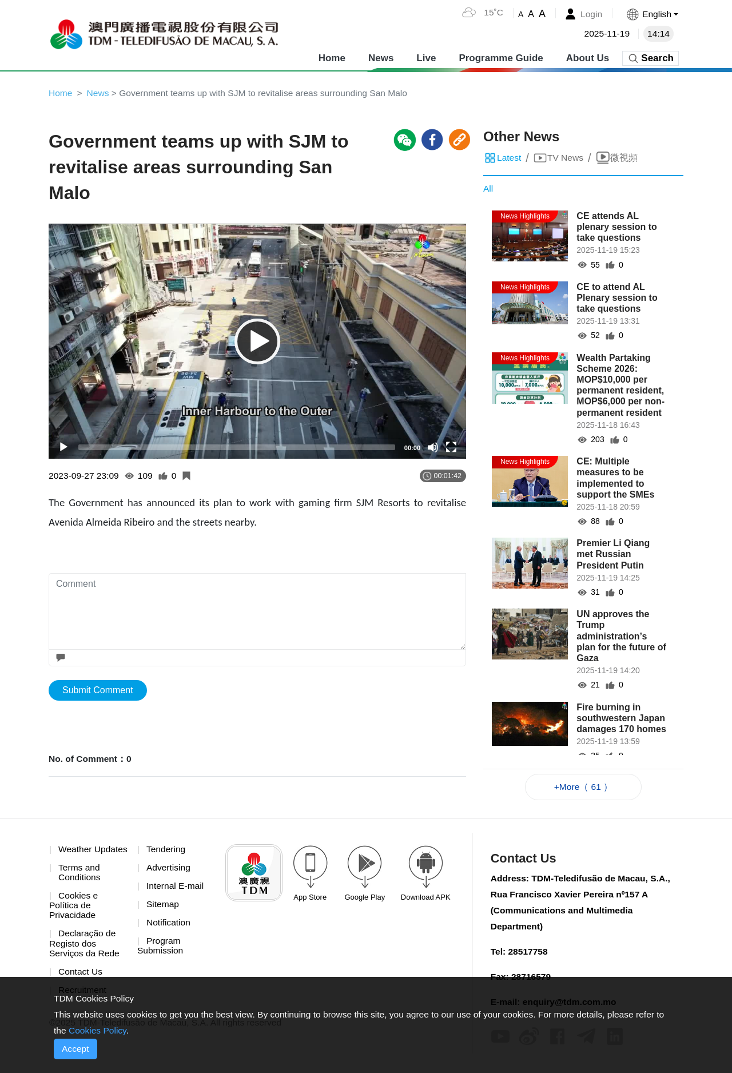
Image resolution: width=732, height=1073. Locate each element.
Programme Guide (501, 56)
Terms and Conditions (80, 884)
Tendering (166, 850)
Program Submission (161, 949)
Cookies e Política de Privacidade (74, 918)
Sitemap (163, 906)
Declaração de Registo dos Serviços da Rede (85, 956)
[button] (651, 14)
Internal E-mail (175, 887)
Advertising (169, 869)
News (380, 56)
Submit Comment (97, 691)
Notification (169, 925)
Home (332, 56)
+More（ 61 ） (583, 787)
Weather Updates (71, 855)
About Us (588, 56)
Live (426, 56)
